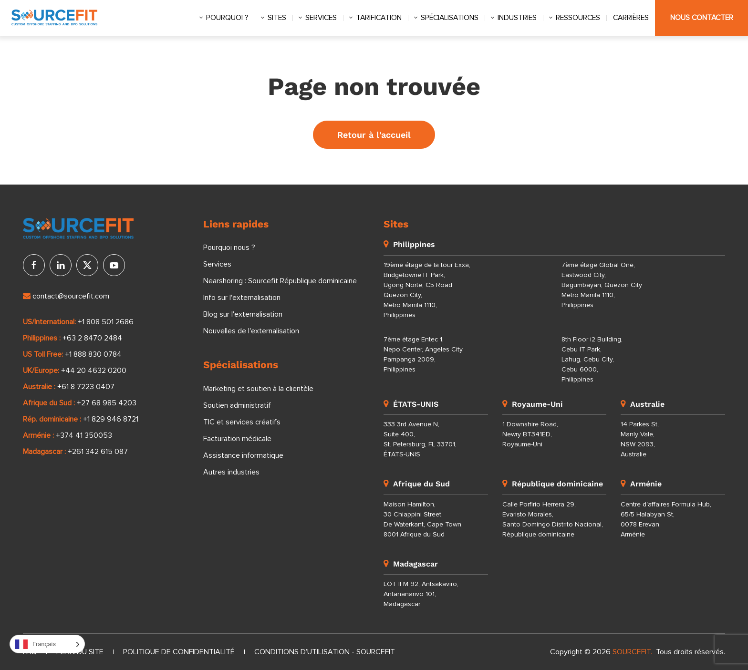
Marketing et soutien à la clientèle (258, 388)
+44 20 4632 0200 (93, 370)
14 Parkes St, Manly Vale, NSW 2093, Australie (640, 439)
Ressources (578, 17)
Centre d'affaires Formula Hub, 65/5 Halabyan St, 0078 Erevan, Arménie (666, 519)
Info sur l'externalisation (241, 297)
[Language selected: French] (47, 644)
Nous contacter (701, 17)
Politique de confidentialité (179, 652)
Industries (517, 17)
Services (321, 17)
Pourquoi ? (227, 17)
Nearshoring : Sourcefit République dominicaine (280, 281)
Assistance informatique (243, 455)
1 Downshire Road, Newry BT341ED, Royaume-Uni (530, 434)
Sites (277, 17)
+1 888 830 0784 (93, 354)
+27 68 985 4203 (106, 403)
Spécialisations (449, 17)
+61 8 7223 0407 (85, 387)
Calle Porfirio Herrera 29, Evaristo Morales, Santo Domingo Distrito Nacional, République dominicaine (552, 519)
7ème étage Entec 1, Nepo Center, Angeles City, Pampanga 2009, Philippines (424, 354)
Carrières (631, 17)
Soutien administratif (237, 405)
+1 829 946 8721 (110, 419)
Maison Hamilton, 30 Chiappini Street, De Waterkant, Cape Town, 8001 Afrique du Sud (423, 519)
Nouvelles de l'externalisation (251, 331)
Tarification (379, 17)
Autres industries (231, 472)
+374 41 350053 (84, 435)
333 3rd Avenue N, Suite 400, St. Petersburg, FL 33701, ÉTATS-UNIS (420, 439)
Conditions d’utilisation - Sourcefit (324, 652)
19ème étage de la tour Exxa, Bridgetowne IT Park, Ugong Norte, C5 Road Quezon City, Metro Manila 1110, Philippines (427, 290)
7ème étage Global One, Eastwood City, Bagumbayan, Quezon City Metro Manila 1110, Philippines (601, 285)
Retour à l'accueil (374, 135)
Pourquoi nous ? (229, 247)
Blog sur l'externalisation (242, 314)
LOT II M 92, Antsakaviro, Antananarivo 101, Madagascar (421, 594)
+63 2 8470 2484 (92, 338)
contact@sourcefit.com (66, 296)
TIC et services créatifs (241, 422)
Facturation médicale (237, 439)
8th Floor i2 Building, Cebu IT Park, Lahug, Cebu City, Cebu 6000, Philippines (592, 359)
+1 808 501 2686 (106, 322)
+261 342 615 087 (98, 451)
